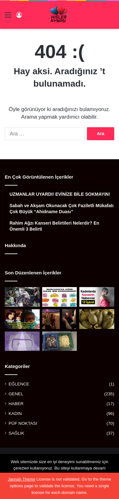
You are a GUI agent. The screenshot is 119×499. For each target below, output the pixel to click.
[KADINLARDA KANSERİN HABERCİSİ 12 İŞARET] (96, 297)
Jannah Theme (22, 479)
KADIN (15, 413)
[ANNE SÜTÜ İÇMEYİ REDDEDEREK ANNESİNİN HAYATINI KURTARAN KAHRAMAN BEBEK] (22, 319)
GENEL (16, 393)
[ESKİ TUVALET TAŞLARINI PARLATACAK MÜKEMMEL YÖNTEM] (22, 341)
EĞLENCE (19, 384)
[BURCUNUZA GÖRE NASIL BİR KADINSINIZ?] (59, 297)
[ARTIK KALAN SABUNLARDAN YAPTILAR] (59, 341)
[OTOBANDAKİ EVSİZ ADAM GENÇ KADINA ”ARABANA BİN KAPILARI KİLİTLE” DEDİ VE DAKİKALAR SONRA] (59, 319)
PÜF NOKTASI (23, 423)
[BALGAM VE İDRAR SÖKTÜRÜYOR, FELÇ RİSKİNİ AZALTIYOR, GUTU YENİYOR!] (96, 319)
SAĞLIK (16, 433)
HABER (16, 403)
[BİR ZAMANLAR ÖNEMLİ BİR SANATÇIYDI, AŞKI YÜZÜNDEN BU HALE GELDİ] (22, 297)
